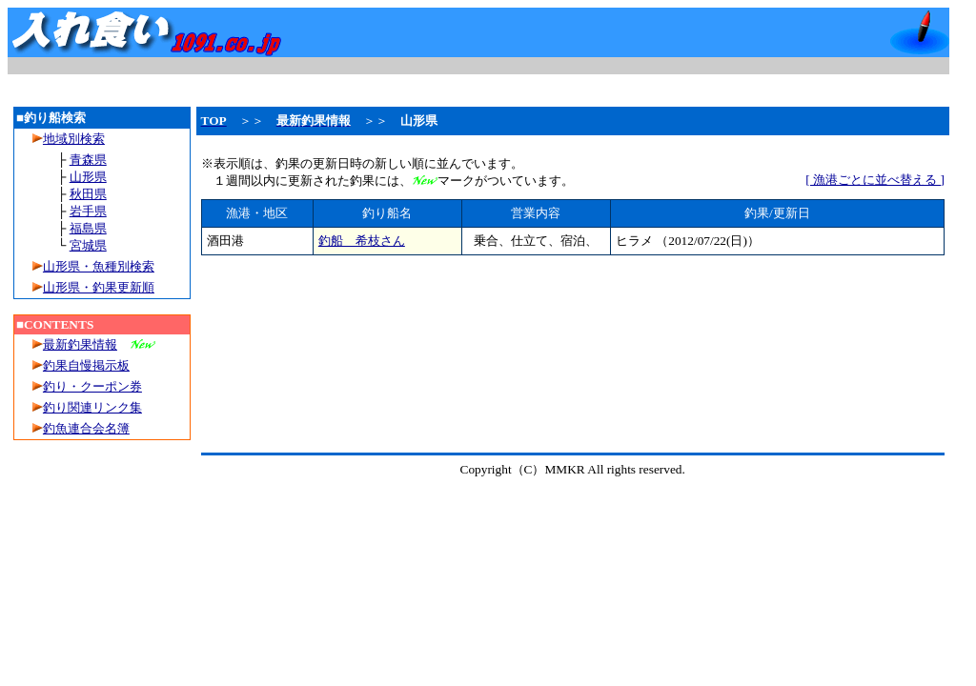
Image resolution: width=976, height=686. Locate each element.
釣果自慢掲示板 (86, 365)
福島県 (88, 228)
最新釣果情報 (80, 344)
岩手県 (88, 211)
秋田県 (88, 194)
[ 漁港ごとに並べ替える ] (875, 179)
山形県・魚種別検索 (98, 266)
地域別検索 (68, 138)
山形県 (88, 177)
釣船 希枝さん (361, 240)
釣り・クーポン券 (92, 386)
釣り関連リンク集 (92, 407)
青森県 (88, 159)
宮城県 (88, 245)
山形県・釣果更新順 (98, 287)
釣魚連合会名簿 (86, 428)
